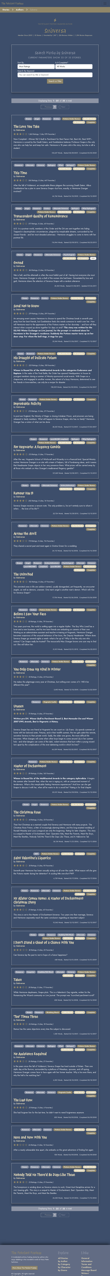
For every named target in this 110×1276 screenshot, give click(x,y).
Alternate (30, 165)
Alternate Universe (60, 208)
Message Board (88, 1270)
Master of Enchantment (30, 766)
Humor (33, 439)
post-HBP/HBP (30, 566)
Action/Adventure (67, 485)
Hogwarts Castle (50, 702)
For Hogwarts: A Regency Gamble (37, 447)
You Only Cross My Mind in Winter (37, 669)
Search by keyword (26, 70)
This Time (20, 173)
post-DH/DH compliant (59, 439)
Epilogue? (70, 165)
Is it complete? (61, 62)
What (61, 165)
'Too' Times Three (26, 1017)
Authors (20, 9)
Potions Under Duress (71, 119)
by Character (64, 1267)
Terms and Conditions (86, 1266)
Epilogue (51, 165)
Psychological (69, 255)
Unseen (18, 706)
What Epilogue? (88, 208)
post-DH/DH (55, 566)
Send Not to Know (26, 306)
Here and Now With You (30, 1137)
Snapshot (30, 972)
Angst (37, 119)
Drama (28, 119)
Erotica (56, 119)
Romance (46, 119)
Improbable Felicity (27, 404)
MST (36, 854)
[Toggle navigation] (104, 3)
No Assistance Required (30, 1054)
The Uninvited (23, 574)
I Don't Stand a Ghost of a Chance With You (44, 942)
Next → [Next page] (64, 106)
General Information (86, 1260)
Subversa (20, 130)
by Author (63, 1261)
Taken (18, 980)
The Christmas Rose (27, 812)
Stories (6, 9)
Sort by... (21, 62)
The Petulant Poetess (12, 3)
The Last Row (23, 1100)
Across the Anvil (25, 534)
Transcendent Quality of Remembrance (41, 216)
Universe (40, 165)
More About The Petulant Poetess (24, 1268)
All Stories (63, 1258)
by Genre (62, 1270)
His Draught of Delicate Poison (35, 358)
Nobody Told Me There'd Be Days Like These (44, 1175)
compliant (43, 566)
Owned (18, 263)
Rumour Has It (23, 493)
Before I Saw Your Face (30, 614)
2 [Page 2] (58, 106)
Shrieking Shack (52, 1012)
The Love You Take (26, 127)
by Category (64, 1264)
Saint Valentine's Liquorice (32, 858)
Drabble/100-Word (66, 935)
